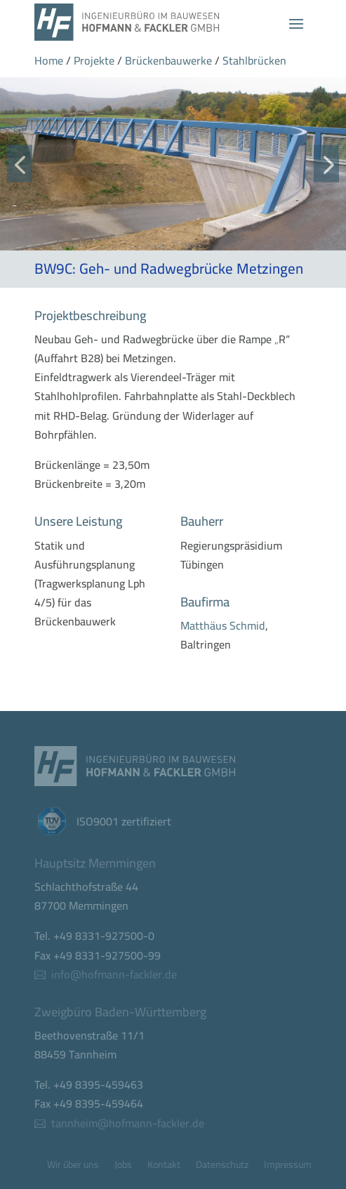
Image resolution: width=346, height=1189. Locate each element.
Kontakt (163, 1167)
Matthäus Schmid (222, 625)
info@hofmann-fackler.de (114, 974)
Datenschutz (222, 1167)
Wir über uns (73, 1167)
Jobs (123, 1167)
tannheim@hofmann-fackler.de (127, 1122)
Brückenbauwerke (168, 60)
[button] (19, 163)
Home (48, 60)
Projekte (94, 60)
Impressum (288, 1167)
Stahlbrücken (254, 60)
